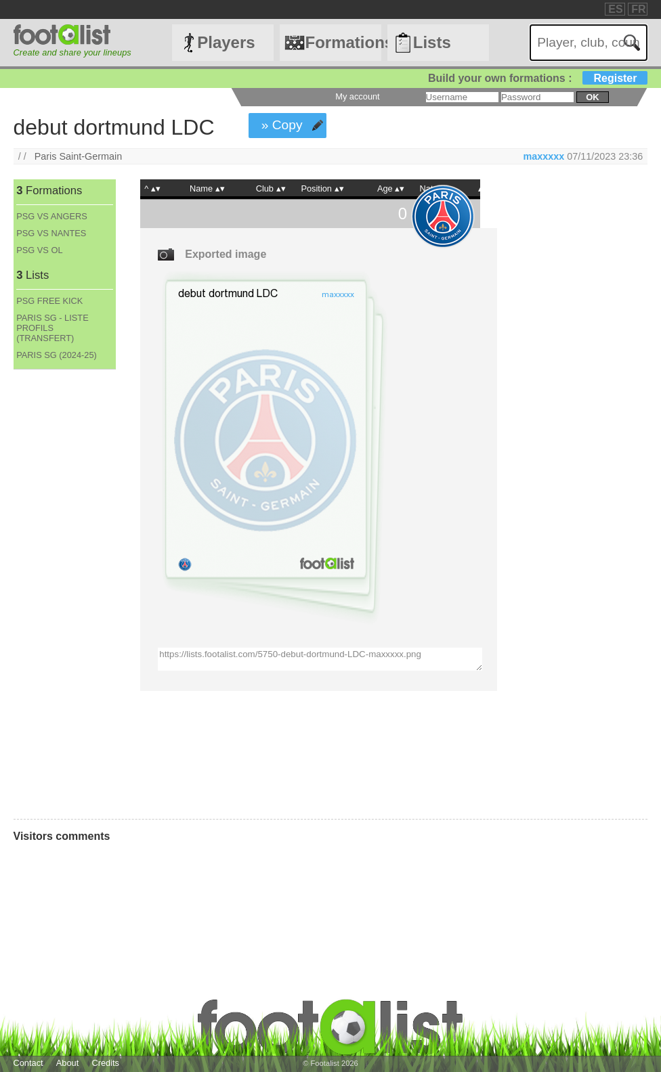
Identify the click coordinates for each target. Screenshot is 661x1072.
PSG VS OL (39, 250)
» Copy (282, 125)
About (67, 1063)
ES (615, 9)
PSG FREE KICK (49, 301)
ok (592, 97)
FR (638, 9)
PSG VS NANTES (51, 233)
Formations (343, 42)
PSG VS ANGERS (51, 216)
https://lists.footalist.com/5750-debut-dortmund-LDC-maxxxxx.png (320, 659)
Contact (28, 1063)
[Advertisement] (64, 594)
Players (226, 42)
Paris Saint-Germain (79, 156)
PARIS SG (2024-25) (56, 355)
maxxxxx (543, 156)
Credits (105, 1063)
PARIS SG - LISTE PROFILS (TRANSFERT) (52, 328)
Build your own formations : (537, 78)
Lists (432, 42)
